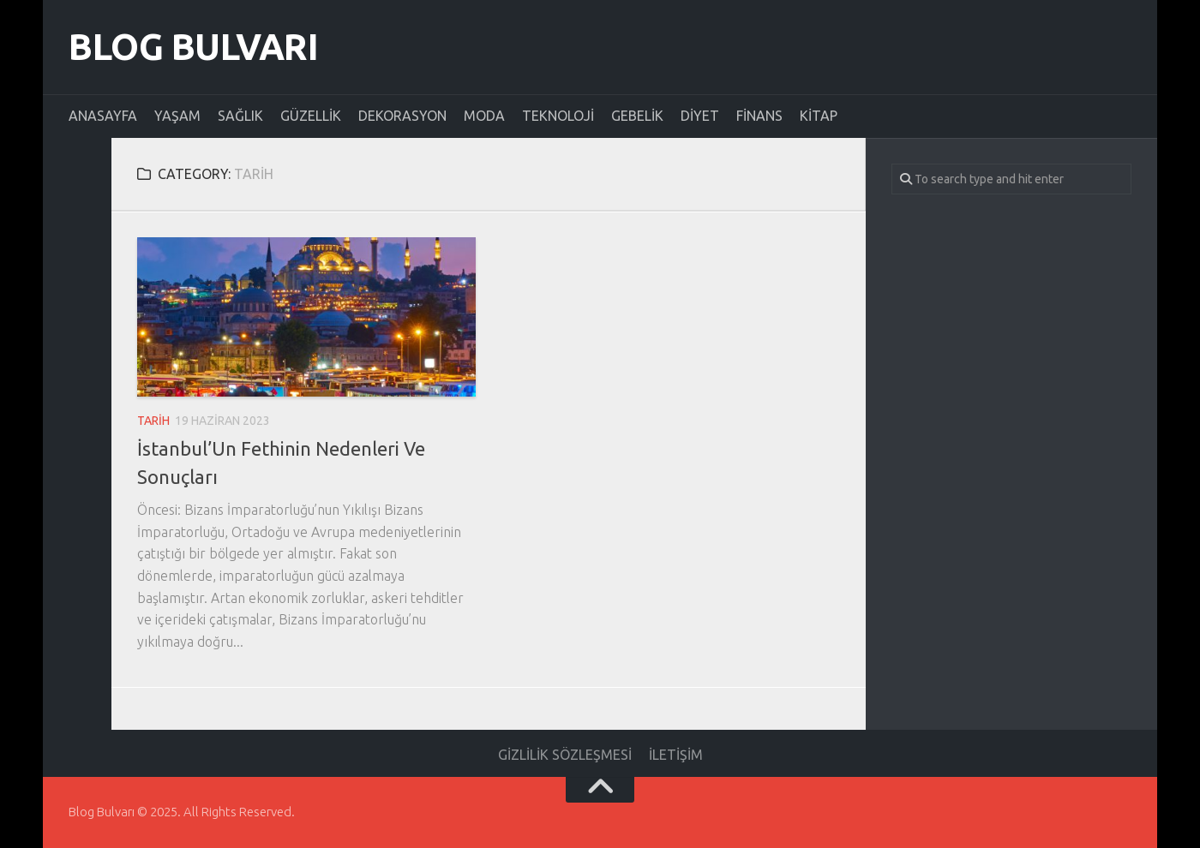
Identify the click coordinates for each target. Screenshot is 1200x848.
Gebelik (637, 115)
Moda (484, 115)
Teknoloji (558, 115)
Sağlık (240, 115)
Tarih (153, 420)
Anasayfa (103, 115)
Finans (759, 115)
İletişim (676, 754)
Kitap (818, 115)
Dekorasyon (402, 115)
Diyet (700, 115)
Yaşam (177, 115)
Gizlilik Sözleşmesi (565, 754)
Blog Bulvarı (193, 47)
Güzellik (310, 115)
